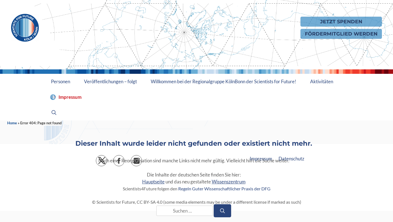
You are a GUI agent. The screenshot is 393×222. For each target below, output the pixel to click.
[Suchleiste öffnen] (54, 112)
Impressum (69, 97)
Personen (60, 81)
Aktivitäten (321, 81)
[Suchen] (222, 211)
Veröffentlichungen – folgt (110, 81)
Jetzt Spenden (341, 21)
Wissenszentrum (229, 182)
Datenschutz (291, 159)
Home (12, 123)
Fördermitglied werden (341, 34)
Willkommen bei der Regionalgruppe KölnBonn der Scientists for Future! (223, 81)
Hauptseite (153, 182)
